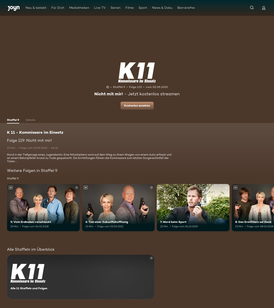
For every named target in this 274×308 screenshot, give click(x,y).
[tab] (13, 120)
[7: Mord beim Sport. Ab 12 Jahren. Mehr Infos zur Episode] (193, 207)
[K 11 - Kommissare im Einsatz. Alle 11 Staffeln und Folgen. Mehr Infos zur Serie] (80, 277)
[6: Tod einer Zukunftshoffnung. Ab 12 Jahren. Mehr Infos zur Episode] (118, 207)
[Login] (264, 8)
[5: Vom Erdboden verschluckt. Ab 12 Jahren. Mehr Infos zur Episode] (43, 207)
